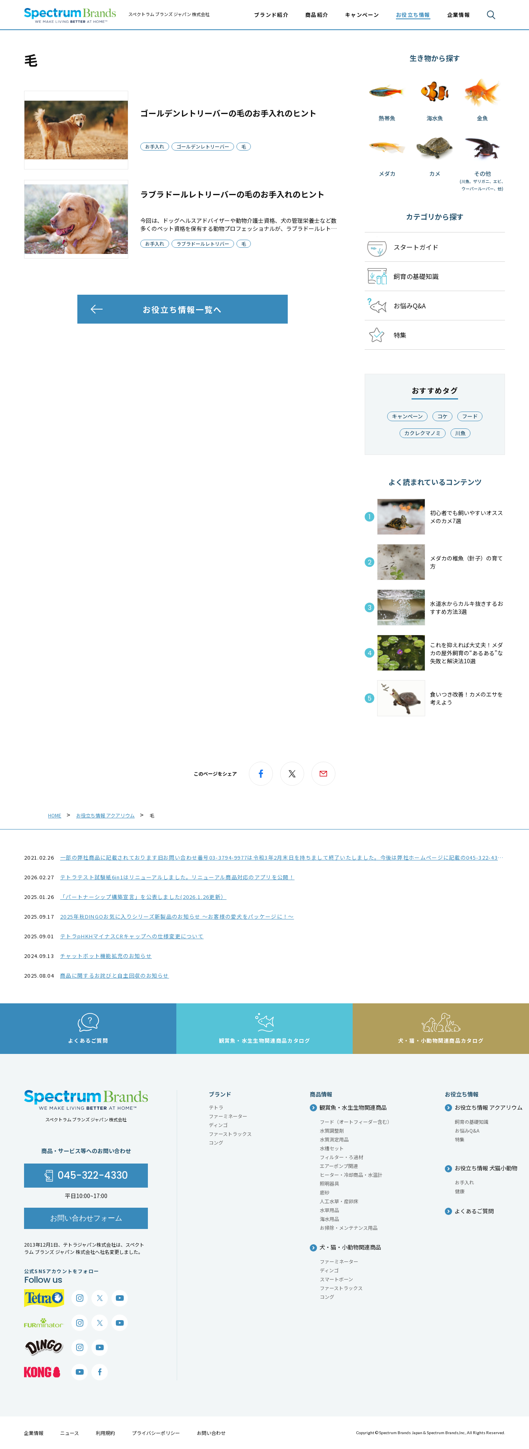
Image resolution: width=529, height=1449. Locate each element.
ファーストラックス (230, 1133)
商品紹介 (316, 14)
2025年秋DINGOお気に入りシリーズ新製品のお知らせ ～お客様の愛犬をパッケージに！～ (177, 916)
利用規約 (105, 1432)
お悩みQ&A (467, 1130)
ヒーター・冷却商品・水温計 (351, 1174)
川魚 (460, 433)
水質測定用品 (334, 1139)
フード (470, 416)
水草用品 (329, 1209)
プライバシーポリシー (156, 1432)
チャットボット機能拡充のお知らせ (106, 956)
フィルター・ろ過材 (341, 1156)
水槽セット (332, 1148)
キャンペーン (362, 14)
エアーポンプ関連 (339, 1165)
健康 (459, 1191)
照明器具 (329, 1183)
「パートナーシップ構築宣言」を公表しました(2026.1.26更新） (143, 897)
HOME (54, 815)
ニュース (69, 1432)
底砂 (324, 1192)
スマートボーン (336, 1279)
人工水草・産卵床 (339, 1201)
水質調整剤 (332, 1130)
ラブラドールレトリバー (202, 243)
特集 (459, 1139)
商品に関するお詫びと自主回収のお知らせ (114, 975)
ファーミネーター (228, 1116)
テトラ (216, 1107)
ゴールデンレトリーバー (202, 146)
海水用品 (329, 1218)
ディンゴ (218, 1124)
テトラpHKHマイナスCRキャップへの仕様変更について (132, 936)
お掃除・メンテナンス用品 (349, 1227)
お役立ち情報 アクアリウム (105, 815)
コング (216, 1142)
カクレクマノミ (422, 433)
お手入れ (154, 146)
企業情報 (33, 1432)
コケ (442, 416)
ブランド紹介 (271, 14)
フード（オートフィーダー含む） (356, 1121)
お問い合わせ (211, 1432)
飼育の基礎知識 (472, 1121)
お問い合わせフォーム (86, 1218)
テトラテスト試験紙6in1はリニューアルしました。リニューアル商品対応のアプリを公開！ (177, 877)
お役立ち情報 (413, 14)
